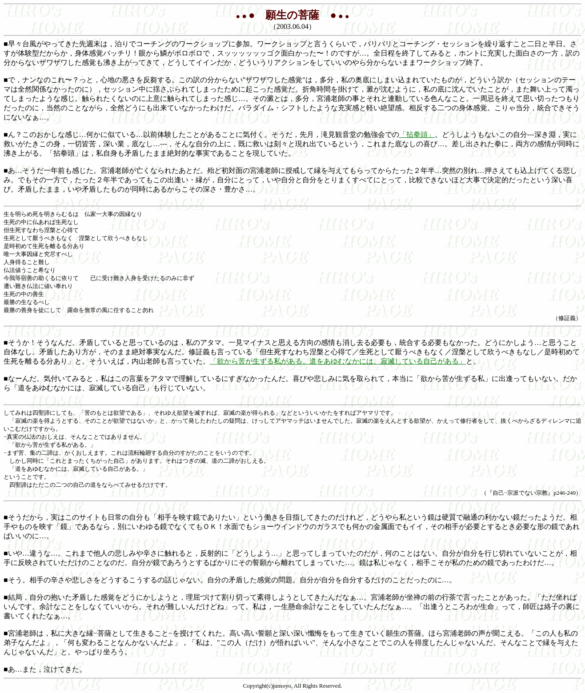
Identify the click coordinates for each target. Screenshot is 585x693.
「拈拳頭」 (417, 134)
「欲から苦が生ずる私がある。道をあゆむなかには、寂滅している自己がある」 (338, 361)
